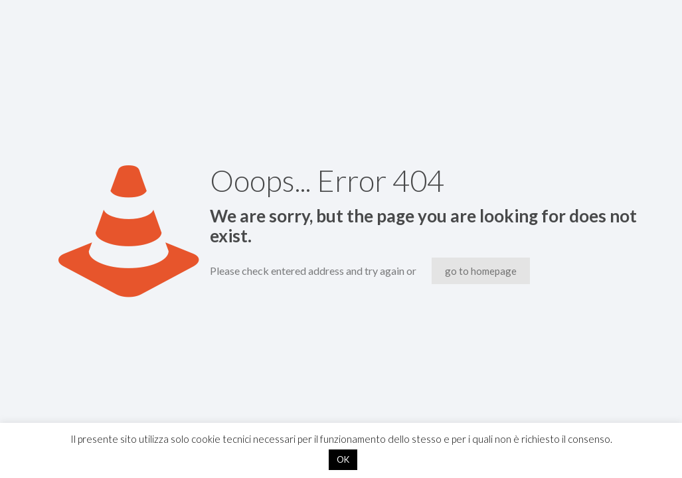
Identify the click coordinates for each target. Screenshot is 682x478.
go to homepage (481, 271)
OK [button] (343, 459)
